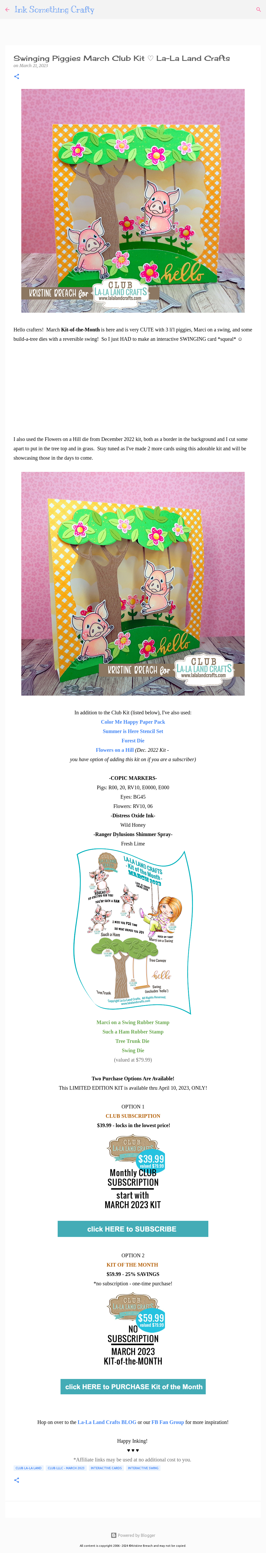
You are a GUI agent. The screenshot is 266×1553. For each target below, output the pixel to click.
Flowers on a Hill (115, 750)
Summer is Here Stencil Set (133, 731)
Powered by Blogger (133, 1535)
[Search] (259, 9)
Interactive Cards (106, 1468)
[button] (17, 77)
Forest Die (133, 740)
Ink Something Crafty (54, 9)
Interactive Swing (143, 1468)
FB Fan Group (167, 1422)
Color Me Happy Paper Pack (133, 722)
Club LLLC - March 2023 (66, 1468)
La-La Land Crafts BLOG (107, 1422)
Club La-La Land (29, 1468)
